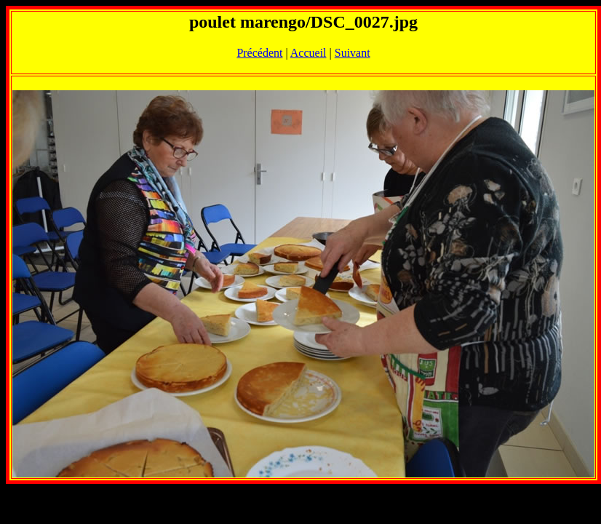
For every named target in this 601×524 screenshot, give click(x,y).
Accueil (308, 53)
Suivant (352, 53)
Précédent (259, 53)
